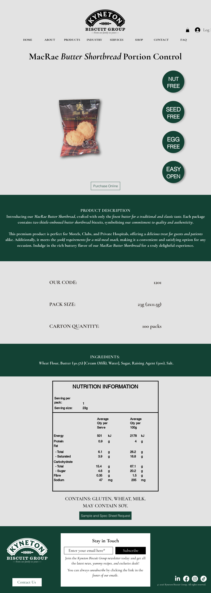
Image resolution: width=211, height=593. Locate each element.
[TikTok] (203, 579)
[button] (187, 30)
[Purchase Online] (105, 186)
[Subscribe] (130, 550)
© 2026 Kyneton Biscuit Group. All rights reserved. (181, 584)
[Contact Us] (27, 582)
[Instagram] (195, 579)
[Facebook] (186, 579)
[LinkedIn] (177, 579)
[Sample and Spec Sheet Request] (105, 516)
